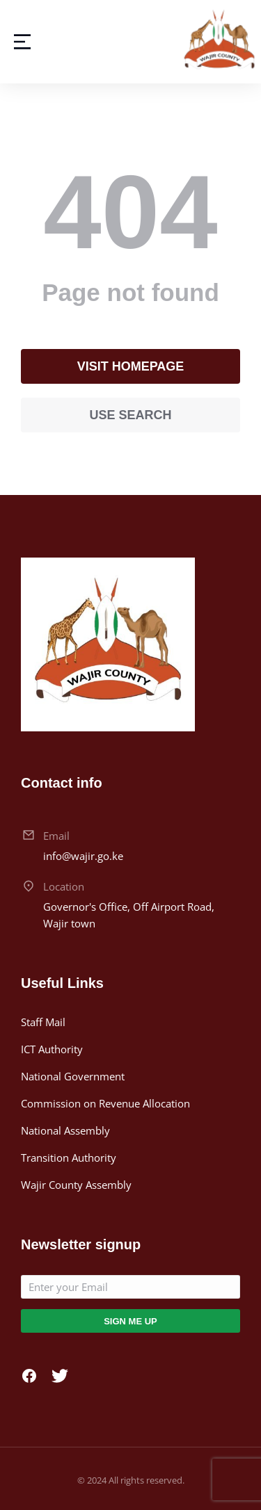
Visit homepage (130, 366)
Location (63, 886)
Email (56, 836)
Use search (130, 415)
